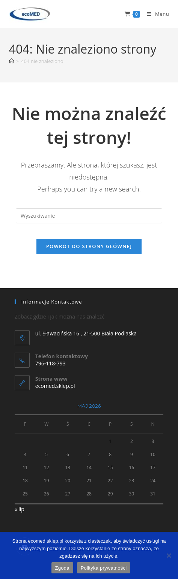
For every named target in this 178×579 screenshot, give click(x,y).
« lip (19, 509)
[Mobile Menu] (155, 13)
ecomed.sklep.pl (55, 385)
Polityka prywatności (104, 568)
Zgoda (62, 568)
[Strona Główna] (11, 61)
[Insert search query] (89, 215)
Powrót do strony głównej (89, 246)
